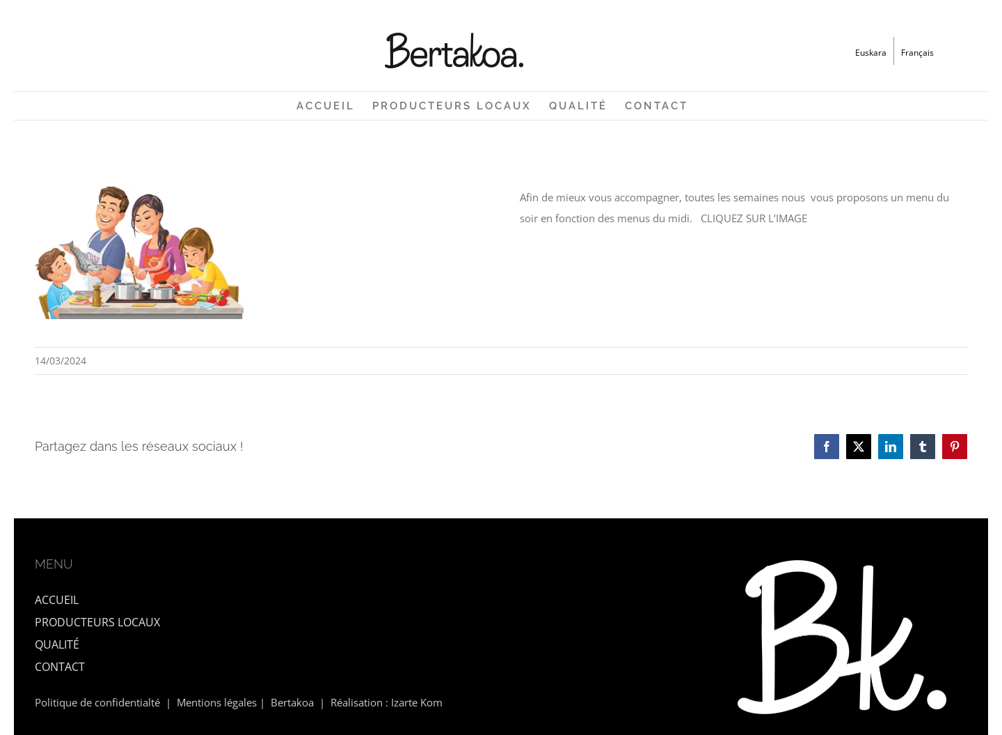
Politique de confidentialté (97, 702)
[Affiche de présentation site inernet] (139, 192)
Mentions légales (217, 702)
